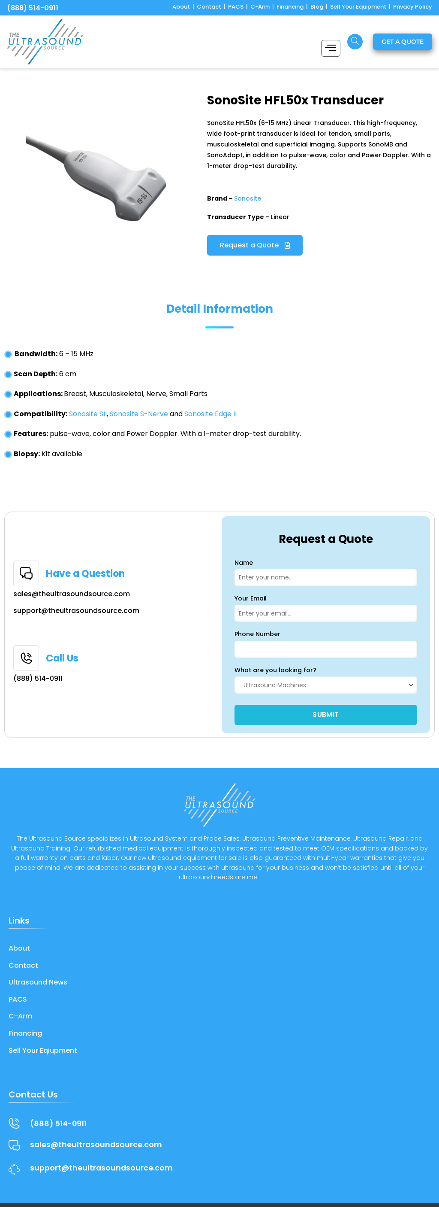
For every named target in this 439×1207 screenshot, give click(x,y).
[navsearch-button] (355, 41)
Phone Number (257, 634)
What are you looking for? (275, 670)
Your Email (251, 598)
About (181, 7)
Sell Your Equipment (358, 7)
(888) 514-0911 (32, 8)
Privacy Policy (412, 7)
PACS (236, 7)
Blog (316, 7)
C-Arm (260, 7)
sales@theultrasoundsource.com (71, 594)
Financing (290, 7)
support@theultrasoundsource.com (76, 611)
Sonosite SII (88, 414)
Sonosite (247, 198)
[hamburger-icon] (330, 48)
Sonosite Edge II (210, 414)
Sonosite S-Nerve (139, 414)
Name (244, 562)
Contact (209, 7)
